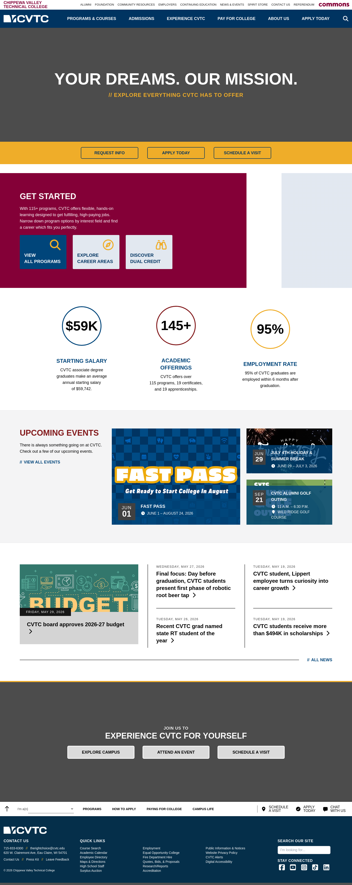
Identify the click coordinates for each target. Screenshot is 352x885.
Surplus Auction (91, 870)
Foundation (104, 4)
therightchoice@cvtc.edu (47, 848)
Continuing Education (198, 4)
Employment (151, 848)
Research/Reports (155, 866)
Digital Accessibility (219, 861)
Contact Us (280, 4)
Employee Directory (93, 857)
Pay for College (236, 18)
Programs (92, 809)
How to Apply (124, 809)
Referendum (304, 4)
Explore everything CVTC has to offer (179, 95)
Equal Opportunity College (161, 853)
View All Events (42, 462)
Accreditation (152, 870)
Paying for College (164, 809)
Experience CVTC (186, 18)
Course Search (90, 848)
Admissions (141, 18)
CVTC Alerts (214, 857)
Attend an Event (176, 752)
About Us (278, 18)
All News (321, 660)
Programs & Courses (91, 18)
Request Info (109, 153)
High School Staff (92, 866)
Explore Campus (101, 752)
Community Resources (136, 4)
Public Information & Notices (225, 848)
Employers (167, 4)
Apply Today (316, 18)
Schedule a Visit (242, 153)
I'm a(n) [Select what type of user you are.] (23, 809)
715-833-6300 (13, 848)
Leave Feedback (57, 859)
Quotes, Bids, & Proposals (161, 861)
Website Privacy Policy (221, 853)
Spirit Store (258, 4)
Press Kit (32, 859)
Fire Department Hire (157, 857)
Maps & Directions (93, 861)
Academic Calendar (93, 853)
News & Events (232, 4)
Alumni (85, 4)
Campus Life (203, 809)
